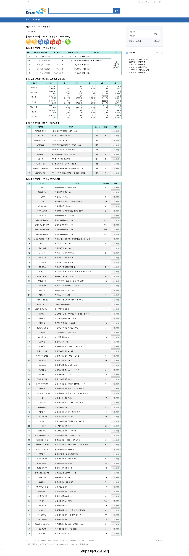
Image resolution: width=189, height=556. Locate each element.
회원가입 (140, 2)
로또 (27, 19)
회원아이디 (133, 32)
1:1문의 (159, 2)
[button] (115, 131)
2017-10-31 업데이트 (137, 64)
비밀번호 (133, 36)
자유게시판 (36, 19)
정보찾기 (138, 41)
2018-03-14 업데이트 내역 (138, 59)
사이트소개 (29, 540)
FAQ (153, 2)
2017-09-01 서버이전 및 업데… (140, 70)
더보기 (158, 53)
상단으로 (159, 540)
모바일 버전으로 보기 (94, 551)
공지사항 (132, 52)
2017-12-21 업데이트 (137, 62)
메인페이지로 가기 (28, 2)
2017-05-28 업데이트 (137, 72)
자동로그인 (157, 41)
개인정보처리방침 (41, 540)
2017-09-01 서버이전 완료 (138, 67)
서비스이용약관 (53, 540)
